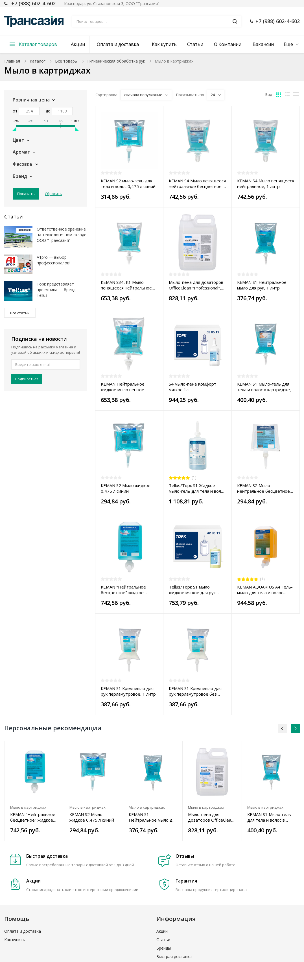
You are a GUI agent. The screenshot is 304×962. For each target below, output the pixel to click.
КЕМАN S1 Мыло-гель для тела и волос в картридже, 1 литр (264, 386)
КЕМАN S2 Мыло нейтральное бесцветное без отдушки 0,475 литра (263, 488)
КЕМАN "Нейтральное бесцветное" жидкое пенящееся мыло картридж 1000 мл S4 (129, 589)
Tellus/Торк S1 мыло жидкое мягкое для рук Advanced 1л (192, 589)
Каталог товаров (38, 44)
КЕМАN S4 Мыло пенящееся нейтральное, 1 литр (265, 183)
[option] (34, 791)
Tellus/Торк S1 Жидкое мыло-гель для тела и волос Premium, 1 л (197, 488)
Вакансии (263, 44)
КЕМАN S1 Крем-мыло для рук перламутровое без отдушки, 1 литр (195, 691)
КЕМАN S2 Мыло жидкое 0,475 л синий (125, 488)
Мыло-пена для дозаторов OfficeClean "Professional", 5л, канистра (196, 285)
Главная (12, 61)
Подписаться (26, 378)
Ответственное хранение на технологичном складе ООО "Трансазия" (61, 234)
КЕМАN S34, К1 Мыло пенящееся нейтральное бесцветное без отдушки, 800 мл (127, 285)
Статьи (195, 44)
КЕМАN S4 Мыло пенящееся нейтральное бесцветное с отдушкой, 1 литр (197, 183)
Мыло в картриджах (28, 807)
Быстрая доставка (174, 956)
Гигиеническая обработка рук (116, 61)
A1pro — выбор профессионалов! (53, 260)
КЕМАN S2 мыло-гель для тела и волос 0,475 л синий (128, 183)
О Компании (227, 44)
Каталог (37, 61)
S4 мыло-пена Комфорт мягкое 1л (192, 386)
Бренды (163, 948)
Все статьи (20, 312)
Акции (78, 44)
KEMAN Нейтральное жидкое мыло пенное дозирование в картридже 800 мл (128, 386)
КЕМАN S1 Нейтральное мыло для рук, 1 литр (261, 285)
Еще (288, 44)
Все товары (66, 61)
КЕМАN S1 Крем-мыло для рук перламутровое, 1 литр (128, 691)
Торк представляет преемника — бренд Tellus (56, 289)
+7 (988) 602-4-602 (33, 3)
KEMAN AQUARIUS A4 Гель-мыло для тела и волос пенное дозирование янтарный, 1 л (265, 589)
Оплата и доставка (118, 44)
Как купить (164, 44)
